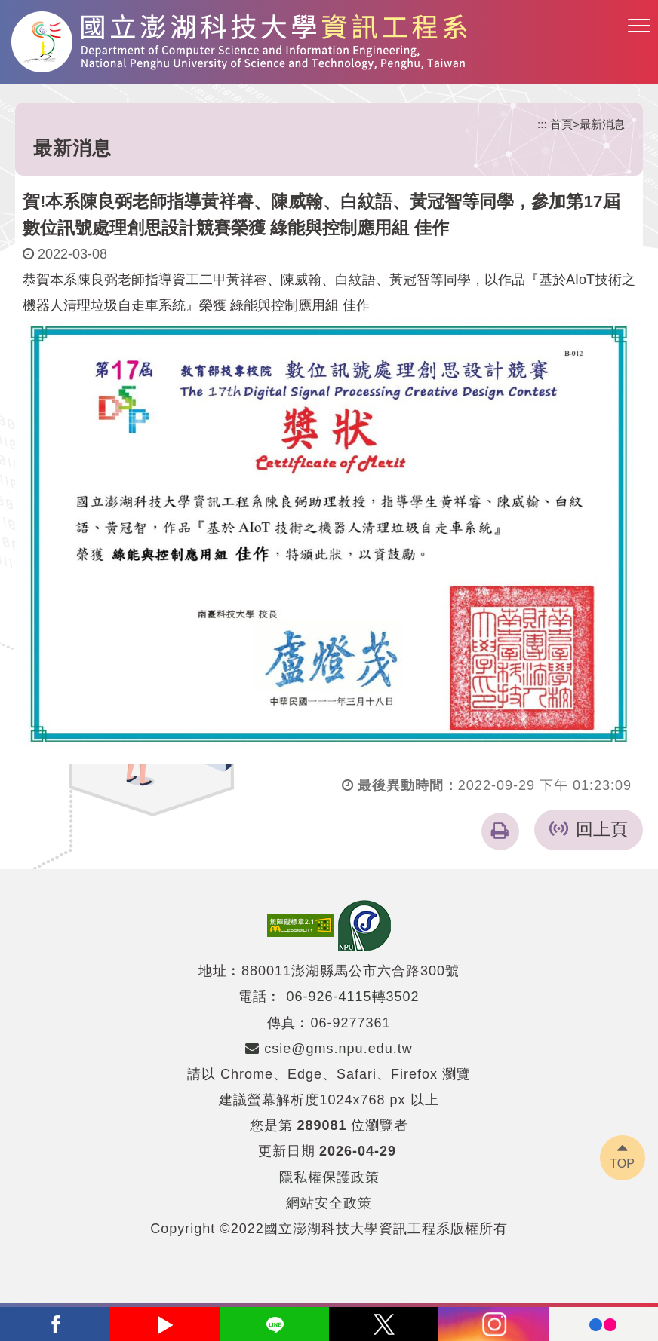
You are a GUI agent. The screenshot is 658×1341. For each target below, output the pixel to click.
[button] (639, 26)
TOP (622, 1163)
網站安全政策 (329, 1203)
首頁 (561, 124)
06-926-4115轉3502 (352, 996)
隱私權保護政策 (329, 1177)
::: (542, 124)
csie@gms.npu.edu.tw (328, 1048)
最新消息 (602, 124)
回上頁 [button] (602, 829)
